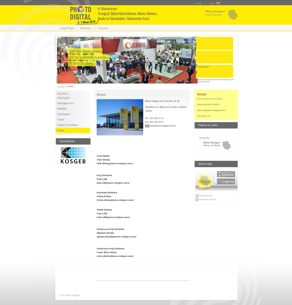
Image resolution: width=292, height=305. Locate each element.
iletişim (199, 3)
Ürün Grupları (63, 98)
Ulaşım (60, 119)
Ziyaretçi (103, 28)
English (212, 3)
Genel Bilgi (67, 28)
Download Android (206, 199)
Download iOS (204, 195)
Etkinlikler (62, 108)
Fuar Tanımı (62, 93)
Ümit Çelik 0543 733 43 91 (208, 104)
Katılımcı (85, 28)
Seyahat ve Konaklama (67, 125)
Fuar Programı (63, 114)
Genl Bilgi (61, 86)
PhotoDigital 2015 (65, 103)
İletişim (60, 130)
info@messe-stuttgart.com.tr (160, 125)
